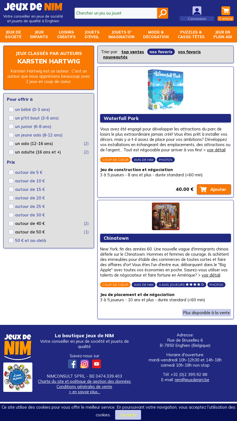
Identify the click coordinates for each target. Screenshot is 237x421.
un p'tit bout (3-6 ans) (37, 118)
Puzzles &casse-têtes (191, 34)
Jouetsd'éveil (92, 34)
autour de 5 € (28, 172)
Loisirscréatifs (66, 34)
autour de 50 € (30, 232)
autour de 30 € (30, 215)
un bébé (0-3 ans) (32, 109)
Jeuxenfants (39, 34)
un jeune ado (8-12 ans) (39, 135)
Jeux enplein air (222, 34)
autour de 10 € (30, 180)
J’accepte (128, 414)
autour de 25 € (30, 206)
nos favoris (161, 51)
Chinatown (117, 249)
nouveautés (115, 57)
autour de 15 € (30, 189)
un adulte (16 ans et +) (38, 152)
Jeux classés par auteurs (49, 53)
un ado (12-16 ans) (34, 143)
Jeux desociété (13, 34)
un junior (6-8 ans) (33, 126)
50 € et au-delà (30, 240)
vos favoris (189, 51)
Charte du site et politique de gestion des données (84, 400)
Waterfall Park (122, 120)
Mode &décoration (156, 34)
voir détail (130, 157)
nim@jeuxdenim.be (192, 399)
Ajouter (217, 197)
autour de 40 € (30, 223)
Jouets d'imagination (121, 34)
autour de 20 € (30, 197)
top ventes (132, 51)
